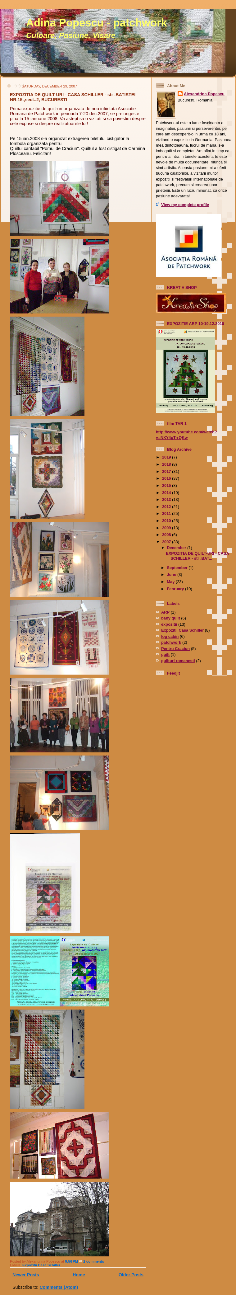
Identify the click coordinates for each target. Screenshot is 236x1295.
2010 (167, 520)
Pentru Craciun (175, 648)
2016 (167, 478)
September (177, 567)
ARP (165, 612)
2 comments (93, 1261)
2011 (167, 513)
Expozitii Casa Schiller (41, 1265)
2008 (167, 534)
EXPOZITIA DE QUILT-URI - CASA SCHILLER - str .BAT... (197, 555)
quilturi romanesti (178, 660)
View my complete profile (185, 204)
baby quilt (170, 618)
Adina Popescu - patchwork (96, 23)
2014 (167, 492)
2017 (167, 471)
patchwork (171, 642)
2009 (167, 527)
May (171, 581)
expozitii (169, 624)
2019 (167, 457)
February (176, 588)
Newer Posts (25, 1274)
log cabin (170, 636)
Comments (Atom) (58, 1287)
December (177, 547)
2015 (167, 485)
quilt (165, 654)
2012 (167, 506)
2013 (167, 499)
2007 (167, 541)
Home (79, 1274)
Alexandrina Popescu (204, 94)
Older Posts (131, 1274)
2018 (167, 464)
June (172, 574)
